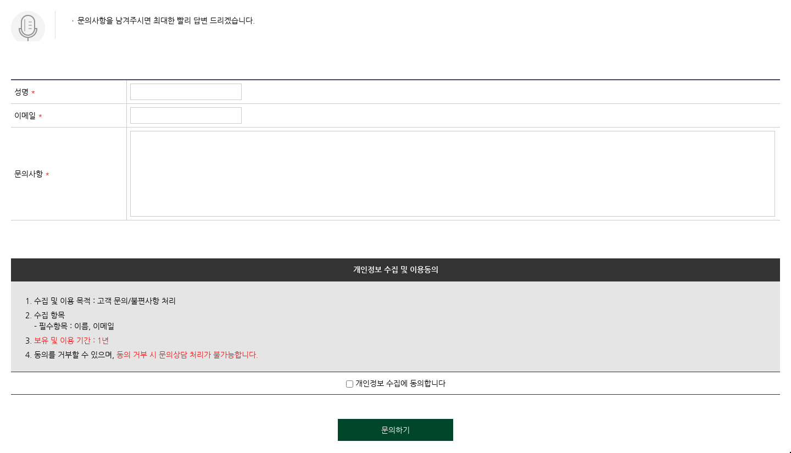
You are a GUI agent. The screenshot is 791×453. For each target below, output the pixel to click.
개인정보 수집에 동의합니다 (395, 383)
